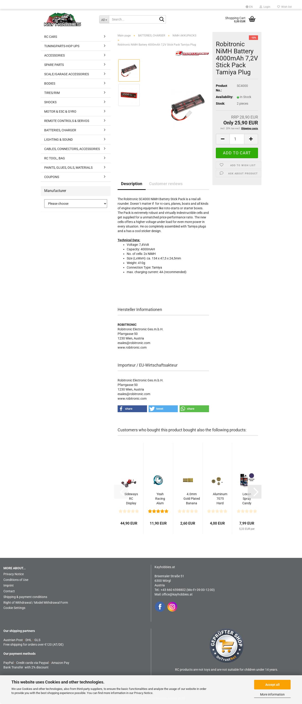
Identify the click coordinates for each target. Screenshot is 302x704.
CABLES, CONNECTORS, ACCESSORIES (72, 149)
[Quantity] (237, 139)
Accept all (272, 684)
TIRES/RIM (52, 93)
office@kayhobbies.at (177, 594)
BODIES (49, 83)
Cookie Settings (14, 608)
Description (131, 183)
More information (272, 694)
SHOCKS (50, 102)
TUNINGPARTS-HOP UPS (61, 46)
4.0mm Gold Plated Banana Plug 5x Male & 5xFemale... (191, 498)
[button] (249, 6)
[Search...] (104, 19)
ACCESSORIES (54, 55)
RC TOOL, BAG (54, 158)
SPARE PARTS (54, 65)
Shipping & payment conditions (25, 597)
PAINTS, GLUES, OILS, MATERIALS (68, 167)
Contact (9, 591)
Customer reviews (166, 183)
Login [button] (265, 6)
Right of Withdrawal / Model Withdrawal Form (35, 602)
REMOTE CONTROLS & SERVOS (66, 121)
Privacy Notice (143, 693)
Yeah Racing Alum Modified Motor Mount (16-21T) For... (160, 498)
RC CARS (50, 37)
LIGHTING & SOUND (58, 139)
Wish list (284, 6)
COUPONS (51, 177)
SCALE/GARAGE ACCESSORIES (66, 74)
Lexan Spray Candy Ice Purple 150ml (246, 498)
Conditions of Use (15, 580)
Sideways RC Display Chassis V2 (131, 498)
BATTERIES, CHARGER (60, 130)
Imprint (8, 585)
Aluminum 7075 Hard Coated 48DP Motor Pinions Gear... (220, 498)
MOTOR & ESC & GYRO (60, 111)
